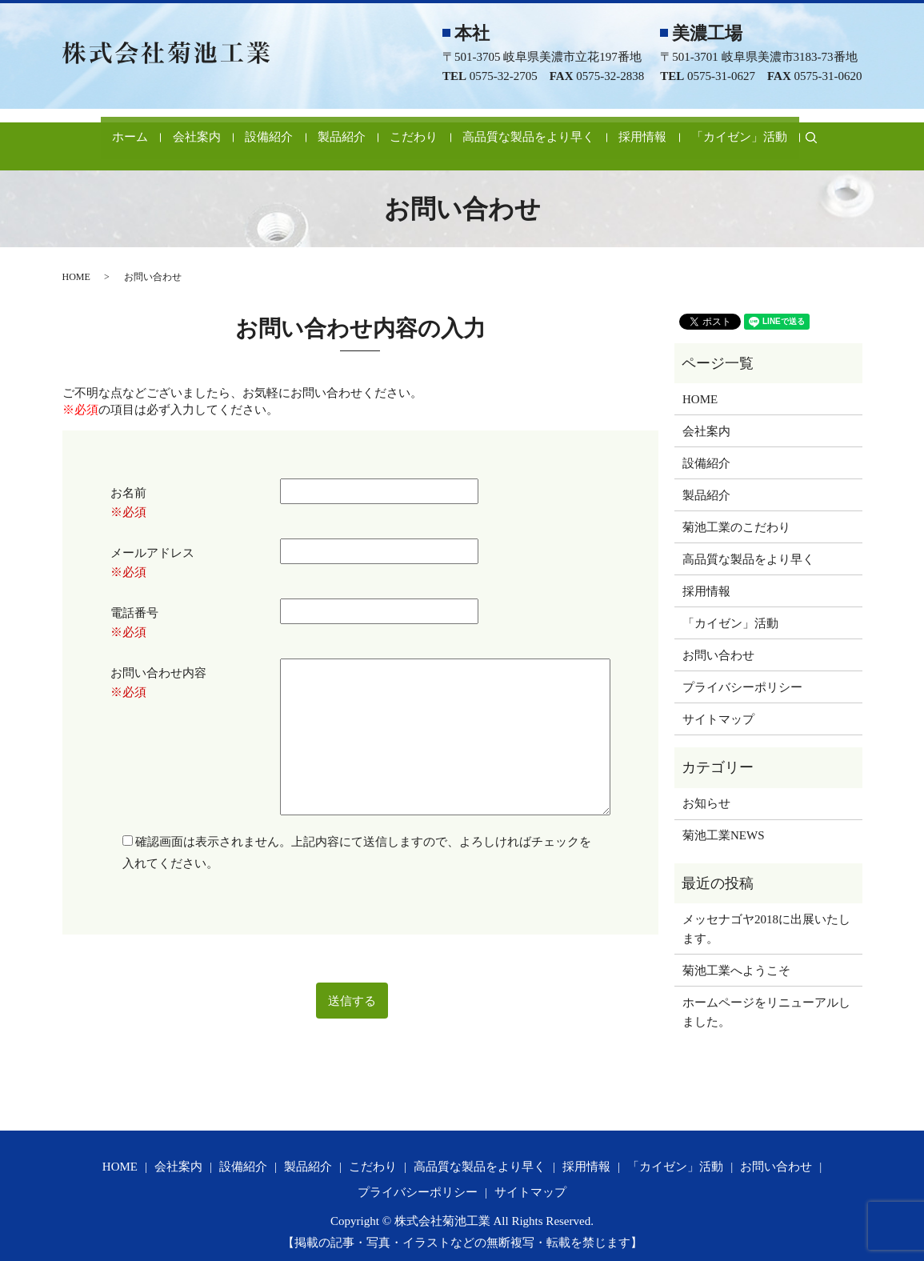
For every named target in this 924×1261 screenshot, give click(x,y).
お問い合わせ (718, 637)
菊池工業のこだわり (736, 509)
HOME (76, 259)
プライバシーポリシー (742, 669)
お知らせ (706, 785)
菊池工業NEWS (723, 817)
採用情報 (663, 128)
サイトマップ (718, 701)
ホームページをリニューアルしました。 (766, 995)
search (849, 129)
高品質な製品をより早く (537, 128)
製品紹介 (327, 128)
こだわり (411, 128)
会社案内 (159, 128)
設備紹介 (243, 128)
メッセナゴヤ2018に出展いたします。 (766, 911)
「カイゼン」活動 (771, 128)
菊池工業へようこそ (736, 953)
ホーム (81, 128)
